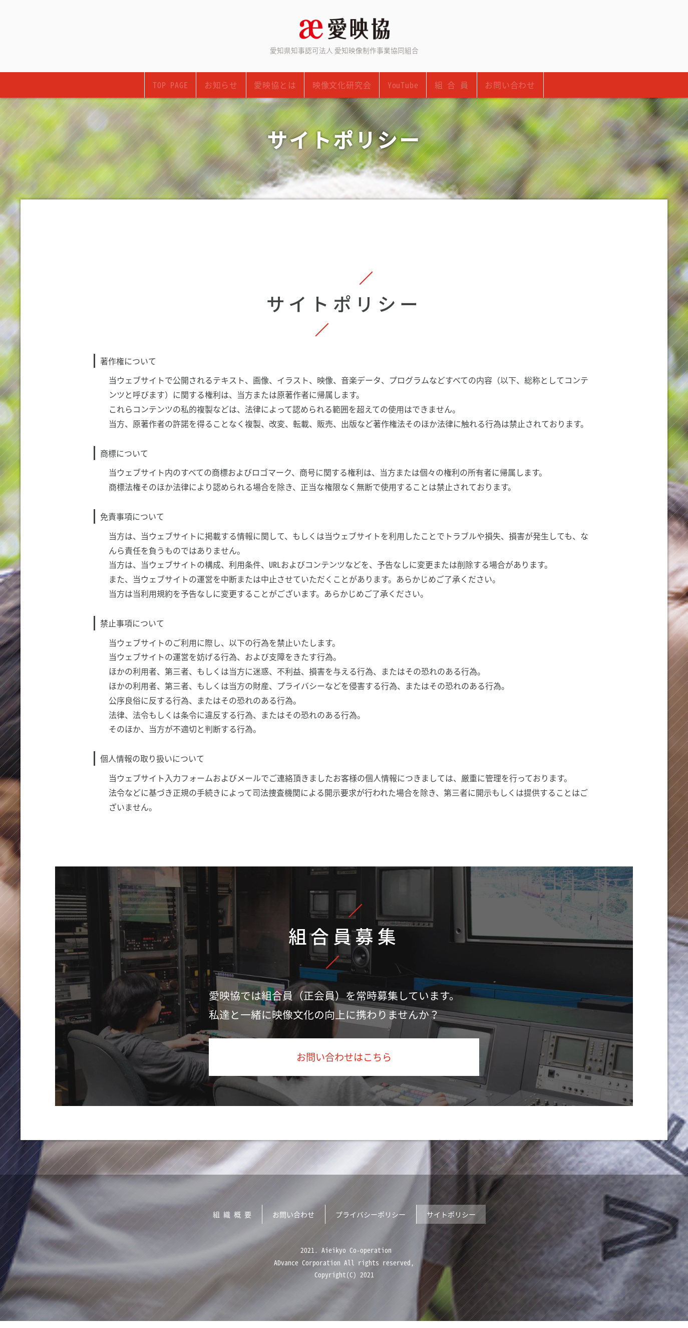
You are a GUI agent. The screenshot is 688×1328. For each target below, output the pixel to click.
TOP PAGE (172, 87)
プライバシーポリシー (370, 1220)
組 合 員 (450, 87)
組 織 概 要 (232, 1220)
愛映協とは (276, 87)
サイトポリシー (451, 1220)
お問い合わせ (508, 87)
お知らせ (222, 87)
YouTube (402, 87)
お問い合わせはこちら (344, 1061)
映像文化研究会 (342, 87)
